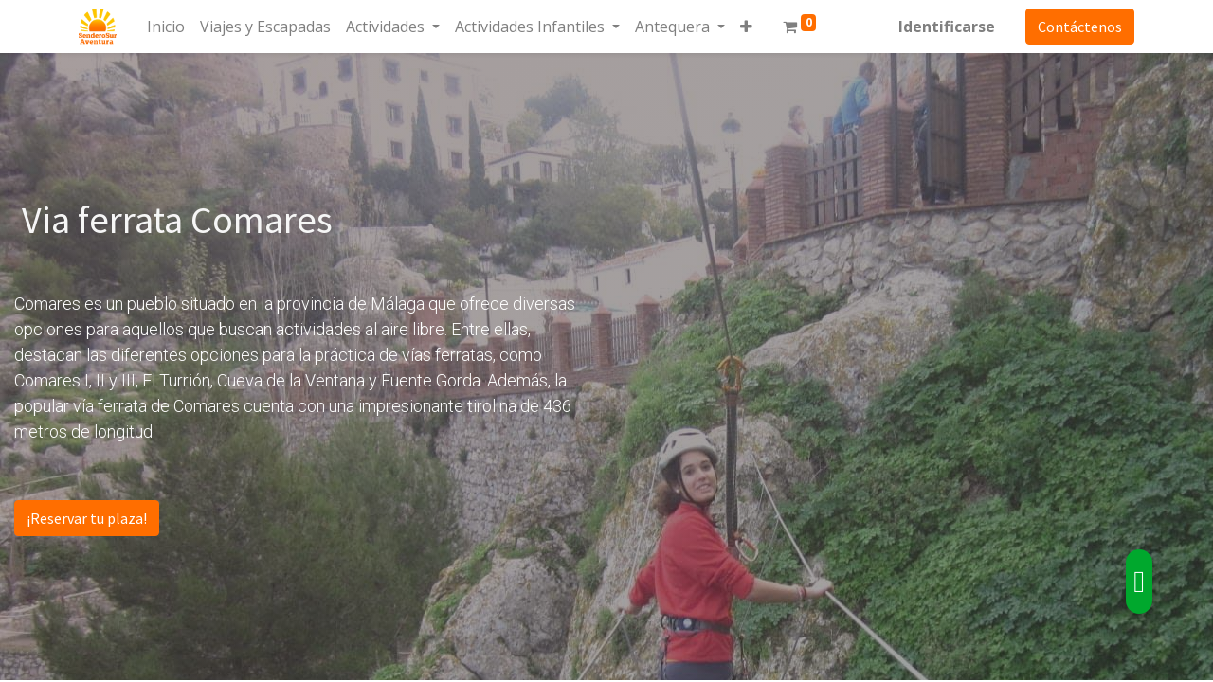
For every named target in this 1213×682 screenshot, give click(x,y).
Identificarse (944, 26)
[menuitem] (167, 26)
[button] (748, 26)
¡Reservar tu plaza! (87, 518)
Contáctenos (1078, 26)
